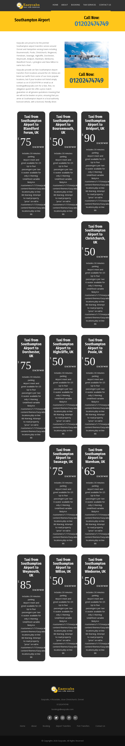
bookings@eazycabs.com (63, 709)
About (64, 4)
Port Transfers (83, 726)
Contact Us (105, 4)
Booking (75, 4)
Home (55, 4)
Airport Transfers (63, 726)
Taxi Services (89, 4)
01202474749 (92, 24)
